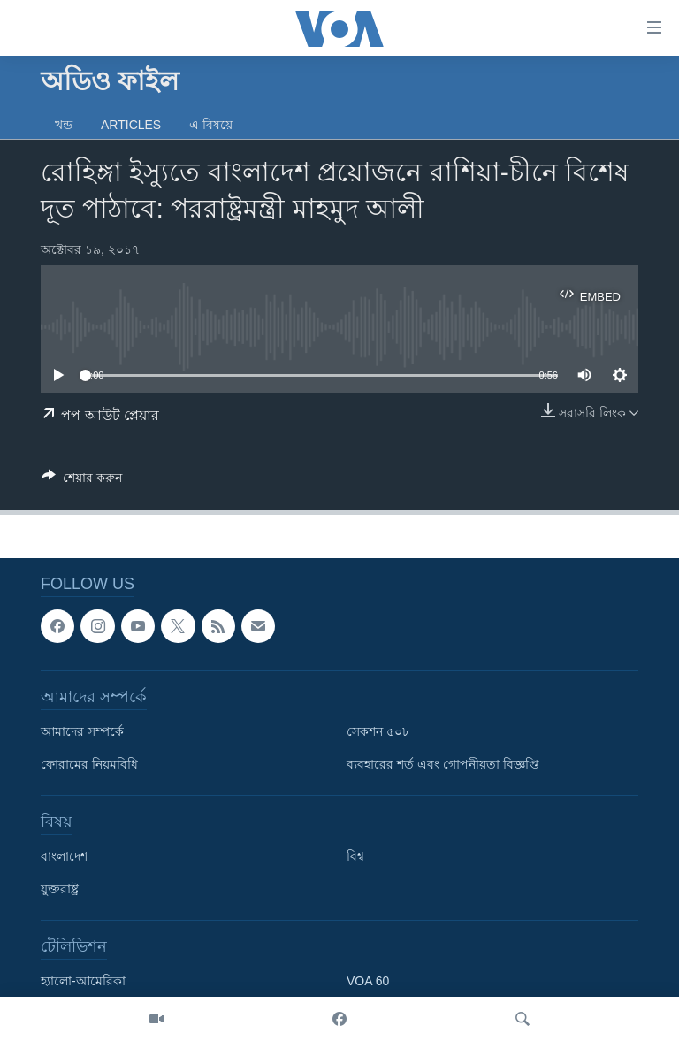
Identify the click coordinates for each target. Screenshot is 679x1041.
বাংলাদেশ (64, 857)
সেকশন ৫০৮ (378, 732)
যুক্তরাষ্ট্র (60, 890)
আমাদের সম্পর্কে (82, 732)
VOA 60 (368, 982)
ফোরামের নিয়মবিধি (89, 765)
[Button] (82, 480)
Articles (131, 125)
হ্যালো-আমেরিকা (83, 982)
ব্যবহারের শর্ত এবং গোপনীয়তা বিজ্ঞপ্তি (443, 765)
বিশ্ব (355, 857)
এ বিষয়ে (211, 125)
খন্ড (63, 125)
